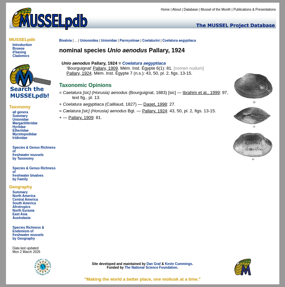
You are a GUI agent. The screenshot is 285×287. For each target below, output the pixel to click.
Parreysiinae (130, 40)
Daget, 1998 (155, 104)
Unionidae (21, 119)
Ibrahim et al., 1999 (201, 92)
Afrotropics (22, 207)
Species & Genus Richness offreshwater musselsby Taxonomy (34, 153)
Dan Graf (154, 264)
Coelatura (170, 40)
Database (191, 9)
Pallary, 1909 (105, 68)
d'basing (19, 52)
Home (165, 9)
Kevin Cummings (178, 264)
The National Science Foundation (151, 267)
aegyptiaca (187, 40)
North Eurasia (24, 210)
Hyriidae (19, 127)
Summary (20, 116)
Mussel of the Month (216, 9)
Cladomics (21, 56)
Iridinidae (20, 138)
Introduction (22, 45)
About (176, 9)
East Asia (20, 214)
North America (24, 196)
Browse (19, 48)
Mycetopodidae (25, 134)
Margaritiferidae (25, 123)
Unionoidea (89, 40)
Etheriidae (21, 130)
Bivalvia (65, 40)
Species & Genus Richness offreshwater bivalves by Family (34, 173)
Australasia (22, 218)
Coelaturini (151, 40)
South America (24, 203)
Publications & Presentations (254, 9)
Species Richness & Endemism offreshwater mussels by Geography (28, 233)
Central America (25, 199)
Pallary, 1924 (79, 73)
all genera (20, 112)
